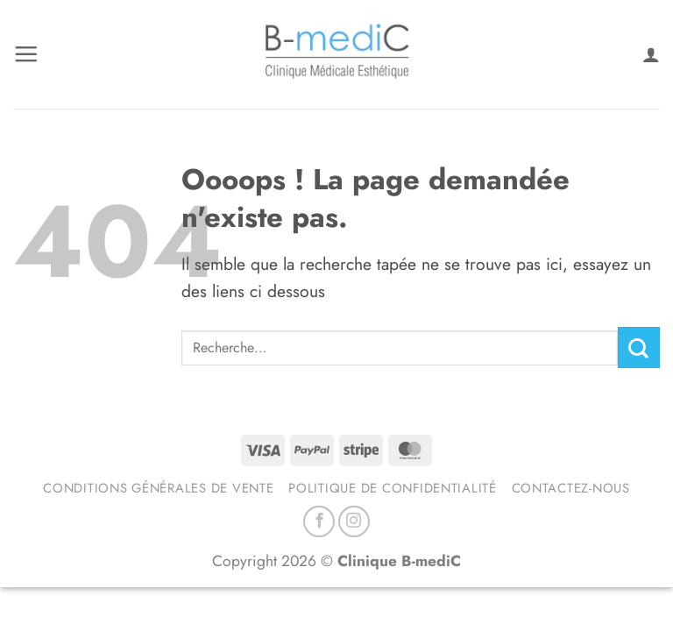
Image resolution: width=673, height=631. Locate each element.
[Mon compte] (651, 54)
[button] (26, 54)
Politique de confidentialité (392, 488)
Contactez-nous (571, 488)
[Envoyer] (639, 347)
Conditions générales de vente (158, 488)
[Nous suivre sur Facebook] (319, 521)
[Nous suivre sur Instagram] (354, 521)
